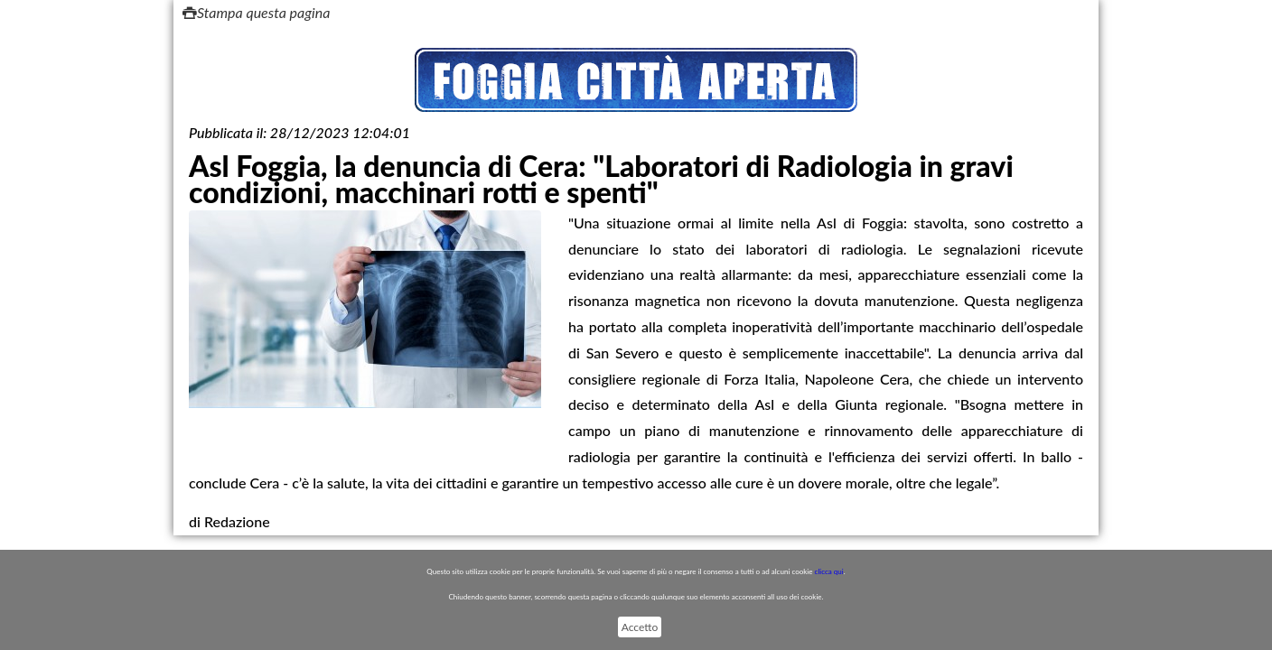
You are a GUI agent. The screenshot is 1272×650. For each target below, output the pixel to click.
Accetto (640, 627)
